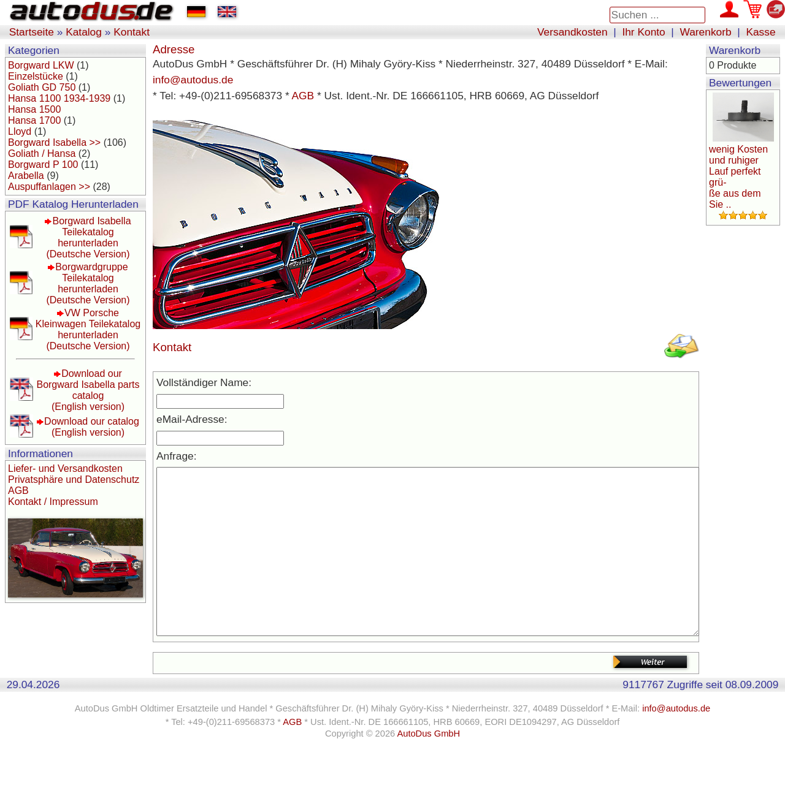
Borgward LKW (41, 65)
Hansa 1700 (34, 120)
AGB (18, 490)
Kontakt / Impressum (53, 501)
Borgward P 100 (43, 164)
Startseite (31, 32)
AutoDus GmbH (428, 770)
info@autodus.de (193, 80)
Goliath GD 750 (41, 87)
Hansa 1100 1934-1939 (59, 98)
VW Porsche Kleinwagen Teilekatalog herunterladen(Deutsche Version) (88, 329)
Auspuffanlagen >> (49, 186)
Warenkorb (706, 32)
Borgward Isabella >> (54, 142)
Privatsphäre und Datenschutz (73, 479)
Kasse (760, 32)
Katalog (84, 32)
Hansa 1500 (34, 109)
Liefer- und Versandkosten (65, 468)
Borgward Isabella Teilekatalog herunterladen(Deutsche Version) (88, 237)
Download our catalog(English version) (91, 427)
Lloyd (19, 131)
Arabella (26, 175)
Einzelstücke (35, 76)
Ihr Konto (643, 32)
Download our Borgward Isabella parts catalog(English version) (87, 390)
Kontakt (131, 32)
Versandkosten (572, 32)
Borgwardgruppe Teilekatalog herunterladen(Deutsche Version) (87, 283)
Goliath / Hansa (41, 153)
